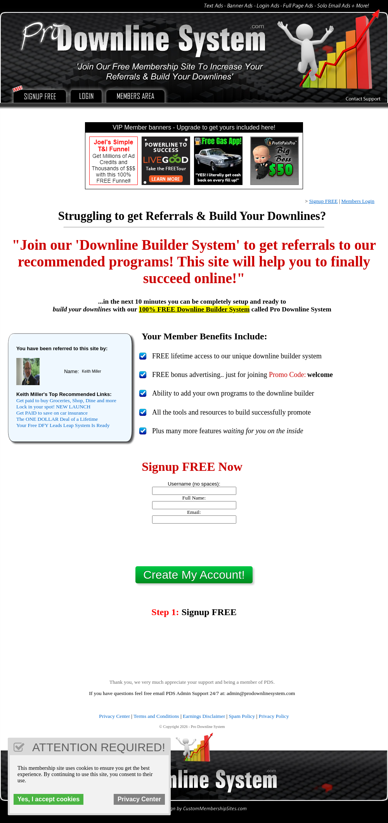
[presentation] (194, 545)
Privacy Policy (274, 716)
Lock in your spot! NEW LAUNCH (53, 407)
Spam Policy (242, 716)
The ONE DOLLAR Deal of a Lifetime (57, 419)
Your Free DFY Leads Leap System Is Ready (63, 425)
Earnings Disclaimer (204, 716)
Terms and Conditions (156, 716)
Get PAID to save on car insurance (52, 413)
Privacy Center (114, 716)
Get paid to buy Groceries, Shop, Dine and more (66, 400)
